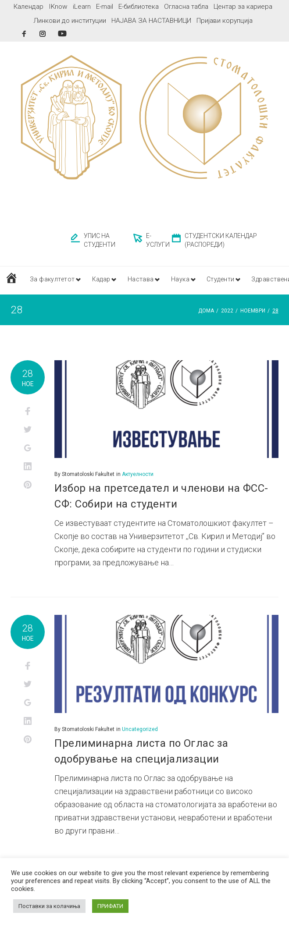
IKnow (58, 7)
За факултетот (52, 280)
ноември (252, 311)
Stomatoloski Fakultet (88, 474)
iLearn (82, 7)
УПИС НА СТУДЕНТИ (99, 240)
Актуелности (137, 474)
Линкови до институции (69, 21)
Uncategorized (140, 729)
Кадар (104, 280)
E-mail (104, 7)
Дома (206, 311)
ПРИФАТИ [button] (110, 906)
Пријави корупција (224, 21)
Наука (186, 280)
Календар (28, 7)
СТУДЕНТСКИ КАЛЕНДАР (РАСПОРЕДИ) (221, 240)
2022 (227, 311)
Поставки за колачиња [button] (49, 906)
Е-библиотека (138, 7)
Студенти (229, 280)
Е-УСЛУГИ (158, 240)
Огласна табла (186, 7)
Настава (145, 280)
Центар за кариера (243, 7)
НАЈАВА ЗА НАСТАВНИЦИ (151, 21)
